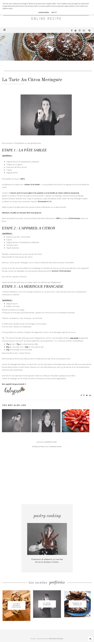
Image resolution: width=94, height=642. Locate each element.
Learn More (43, 12)
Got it (54, 12)
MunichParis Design (56, 638)
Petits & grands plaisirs (13, 84)
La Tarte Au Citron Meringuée (32, 80)
